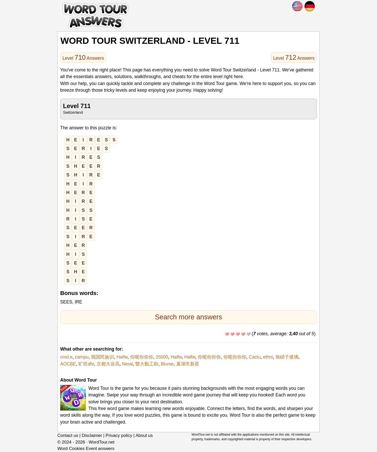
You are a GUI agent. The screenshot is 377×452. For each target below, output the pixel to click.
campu (82, 357)
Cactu (255, 357)
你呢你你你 (141, 357)
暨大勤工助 (146, 363)
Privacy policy (119, 435)
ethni (268, 357)
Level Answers (83, 57)
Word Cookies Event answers (85, 448)
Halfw (122, 357)
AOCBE (68, 363)
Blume (167, 363)
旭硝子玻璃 (286, 357)
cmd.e (66, 357)
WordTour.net (101, 442)
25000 (162, 357)
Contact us (67, 435)
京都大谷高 (108, 363)
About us (144, 435)
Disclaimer (92, 435)
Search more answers (188, 317)
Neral (127, 363)
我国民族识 (102, 357)
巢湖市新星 (187, 363)
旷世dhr (86, 363)
